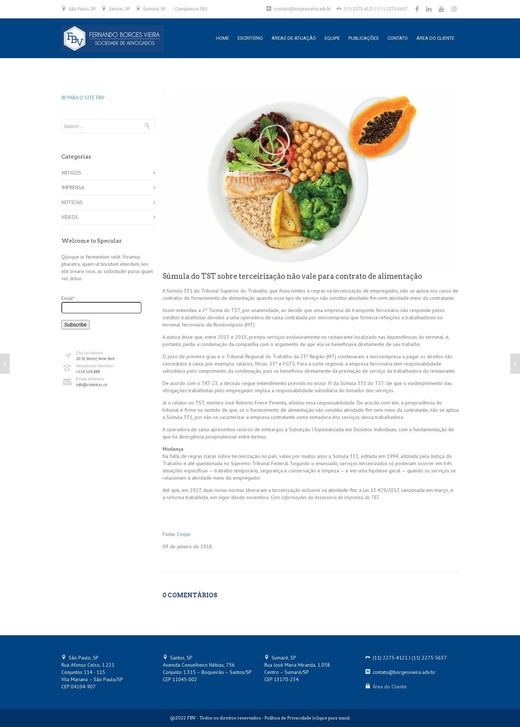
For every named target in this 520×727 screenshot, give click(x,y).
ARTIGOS (71, 172)
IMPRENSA (72, 187)
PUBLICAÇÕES (363, 38)
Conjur (184, 534)
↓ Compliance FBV (190, 9)
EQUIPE (332, 38)
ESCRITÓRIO (250, 38)
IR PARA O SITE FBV (82, 97)
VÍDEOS (69, 217)
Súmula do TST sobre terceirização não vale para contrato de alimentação (292, 276)
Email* (101, 304)
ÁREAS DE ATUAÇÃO (294, 38)
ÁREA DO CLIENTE (435, 38)
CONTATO (397, 38)
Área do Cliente (390, 686)
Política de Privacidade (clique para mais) (307, 717)
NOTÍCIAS (72, 202)
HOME (222, 38)
